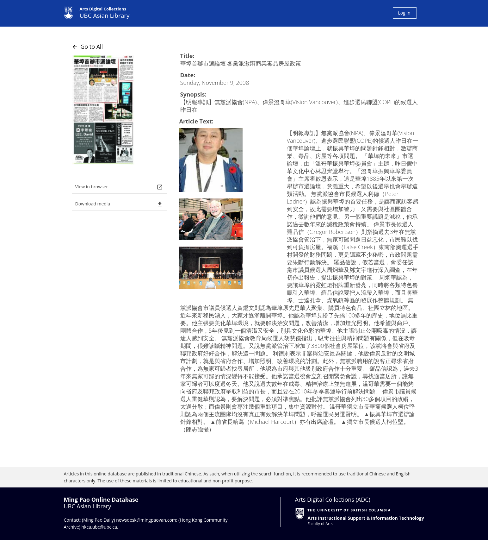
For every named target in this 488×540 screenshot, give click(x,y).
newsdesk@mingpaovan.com (146, 520)
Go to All (87, 46)
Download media (119, 204)
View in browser (119, 187)
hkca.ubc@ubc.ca (99, 527)
